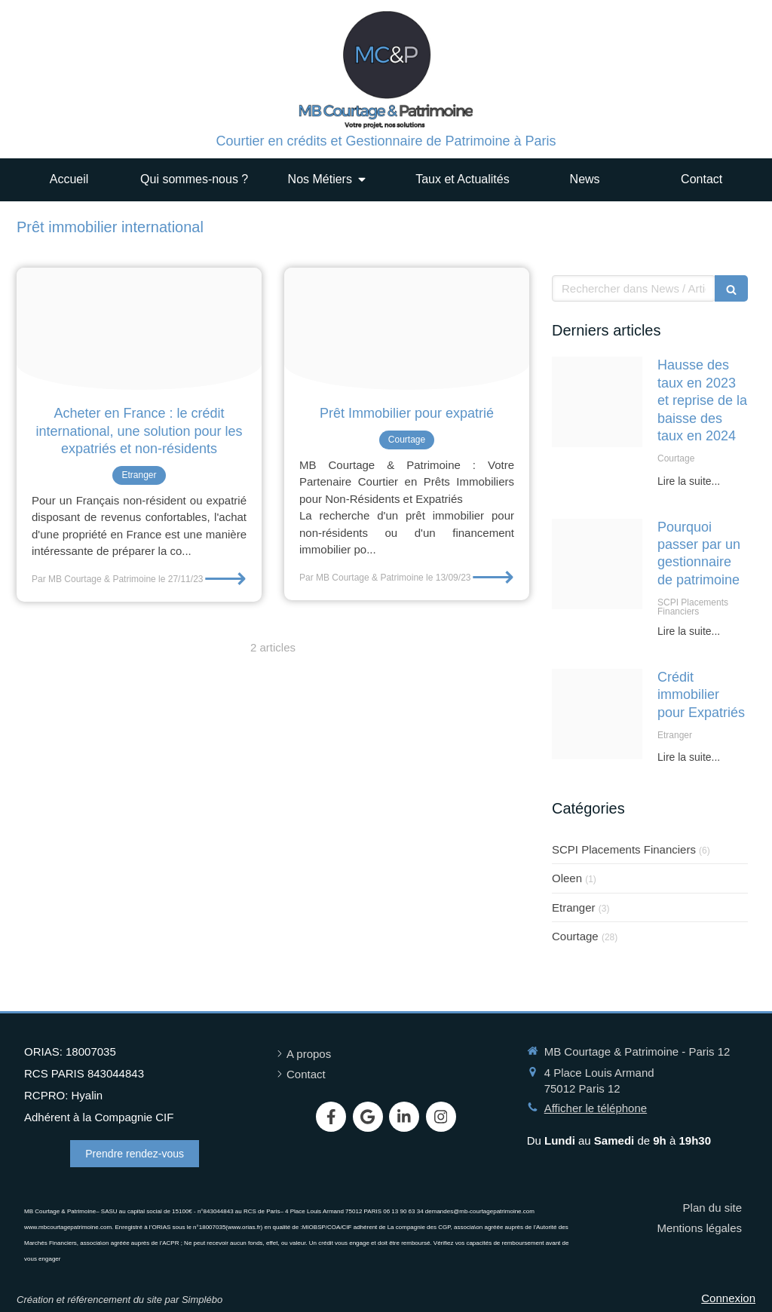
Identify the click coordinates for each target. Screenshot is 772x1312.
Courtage (575, 936)
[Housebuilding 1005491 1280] (597, 402)
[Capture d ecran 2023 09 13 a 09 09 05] (406, 329)
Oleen (567, 878)
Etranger (574, 907)
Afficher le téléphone (596, 1108)
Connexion (728, 1298)
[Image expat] (597, 714)
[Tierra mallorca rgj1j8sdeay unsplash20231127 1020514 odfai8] (139, 329)
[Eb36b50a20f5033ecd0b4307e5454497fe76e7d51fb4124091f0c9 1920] (597, 564)
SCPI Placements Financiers (624, 849)
